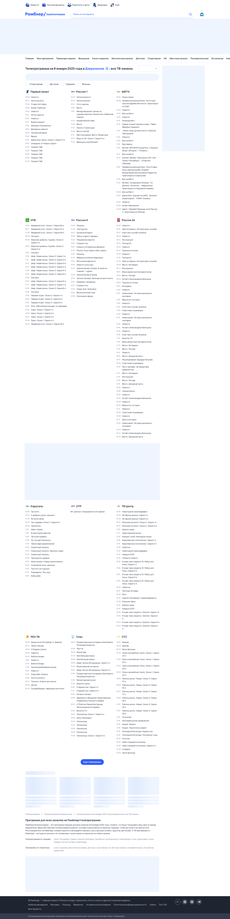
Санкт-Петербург (62, 839)
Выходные (83, 58)
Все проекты (34, 908)
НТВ (33, 220)
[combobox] (148, 68)
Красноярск (142, 839)
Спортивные (154, 58)
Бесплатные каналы (122, 58)
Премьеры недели (66, 58)
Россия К (82, 220)
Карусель (37, 506)
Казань (73, 839)
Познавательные (199, 58)
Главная (29, 58)
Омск (151, 839)
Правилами (119, 916)
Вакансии (78, 904)
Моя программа (45, 58)
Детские (140, 58)
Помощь (66, 904)
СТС (124, 636)
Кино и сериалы (100, 58)
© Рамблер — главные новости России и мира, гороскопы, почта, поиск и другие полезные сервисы (79, 900)
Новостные (59, 850)
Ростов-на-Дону (68, 842)
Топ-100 (163, 904)
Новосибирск (125, 839)
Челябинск (100, 839)
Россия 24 (128, 220)
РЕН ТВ (35, 636)
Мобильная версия (38, 904)
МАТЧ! (126, 91)
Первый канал (40, 91)
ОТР (78, 506)
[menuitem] (32, 5)
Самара (57, 842)
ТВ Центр (128, 506)
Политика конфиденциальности (130, 904)
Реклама (54, 904)
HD (165, 58)
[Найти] (190, 14)
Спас (79, 636)
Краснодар (82, 842)
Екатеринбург (112, 839)
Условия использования (98, 904)
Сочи (134, 839)
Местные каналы (179, 58)
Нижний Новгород (86, 839)
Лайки (153, 904)
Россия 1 (81, 91)
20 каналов (217, 58)
